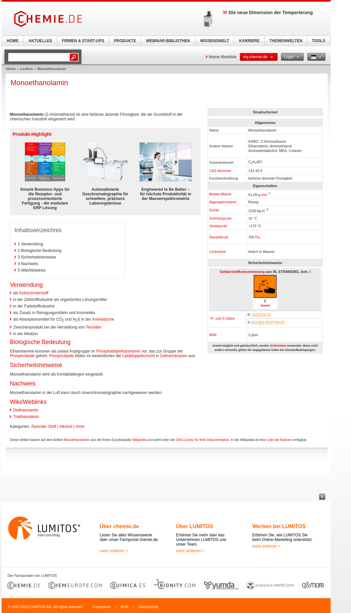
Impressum (101, 607)
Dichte (214, 210)
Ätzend (265, 305)
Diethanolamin (25, 410)
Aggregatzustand (222, 202)
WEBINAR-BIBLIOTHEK (168, 40)
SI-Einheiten (278, 345)
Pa (257, 237)
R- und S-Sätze (223, 318)
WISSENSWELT (214, 40)
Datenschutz (148, 607)
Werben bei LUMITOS (279, 526)
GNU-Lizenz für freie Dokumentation (202, 440)
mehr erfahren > (114, 551)
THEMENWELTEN (285, 40)
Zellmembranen (173, 356)
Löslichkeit (217, 252)
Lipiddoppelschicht (138, 356)
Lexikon (26, 69)
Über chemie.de (119, 526)
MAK (213, 335)
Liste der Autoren (278, 440)
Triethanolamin (26, 416)
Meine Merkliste (223, 57)
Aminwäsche (103, 319)
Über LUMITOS (194, 526)
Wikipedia (139, 440)
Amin (80, 426)
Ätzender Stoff (43, 426)
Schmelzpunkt (220, 218)
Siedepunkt (218, 226)
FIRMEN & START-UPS (83, 40)
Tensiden (94, 327)
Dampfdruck (218, 237)
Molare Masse (220, 194)
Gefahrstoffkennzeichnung (242, 272)
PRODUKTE (125, 40)
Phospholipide (22, 356)
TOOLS (318, 40)
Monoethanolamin (76, 440)
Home (10, 69)
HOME (13, 40)
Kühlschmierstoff (33, 293)
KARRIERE (249, 40)
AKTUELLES (40, 40)
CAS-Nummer (220, 171)
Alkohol (65, 426)
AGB (124, 607)
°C (255, 218)
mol (264, 194)
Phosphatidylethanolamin (118, 351)
